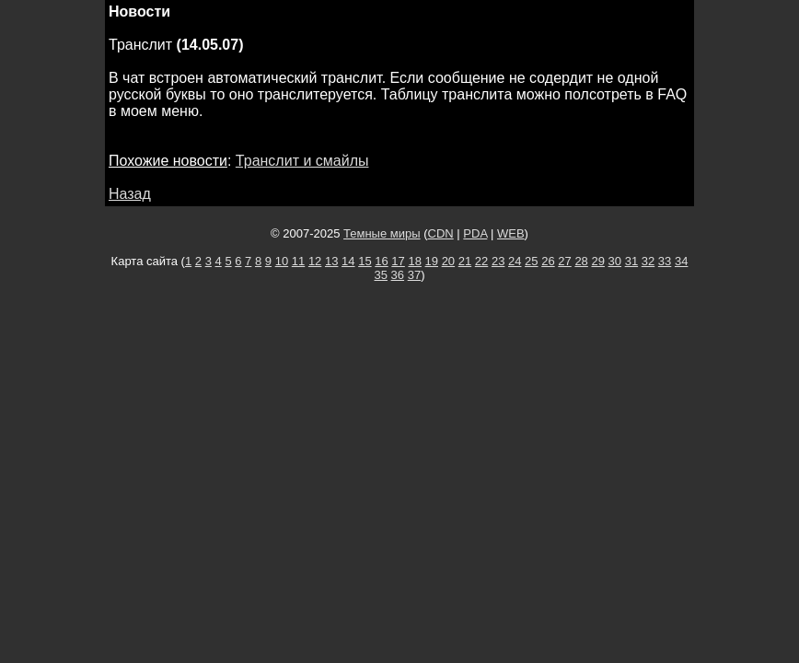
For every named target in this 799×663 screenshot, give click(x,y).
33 (664, 261)
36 (397, 275)
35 (381, 275)
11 (298, 261)
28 (580, 261)
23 (498, 261)
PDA (475, 233)
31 (631, 261)
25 (531, 261)
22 (481, 261)
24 (514, 261)
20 (448, 261)
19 (431, 261)
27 (564, 261)
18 (414, 261)
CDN (441, 233)
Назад (130, 194)
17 (397, 261)
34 (681, 261)
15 (364, 261)
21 (464, 261)
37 (414, 275)
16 (381, 261)
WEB (511, 233)
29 (597, 261)
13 (331, 261)
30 (614, 261)
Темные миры (382, 233)
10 (281, 261)
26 (547, 261)
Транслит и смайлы (302, 161)
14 (348, 261)
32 (648, 261)
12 (314, 261)
